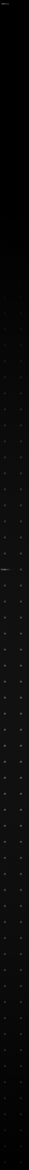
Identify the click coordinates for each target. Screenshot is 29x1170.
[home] (6, 3)
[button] (27, 3)
